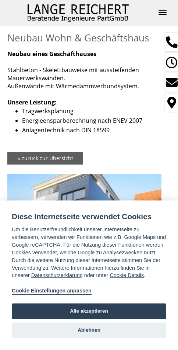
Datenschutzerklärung (57, 275)
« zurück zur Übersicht (45, 158)
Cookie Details (127, 275)
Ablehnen (89, 330)
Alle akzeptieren (89, 311)
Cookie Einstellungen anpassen (52, 291)
